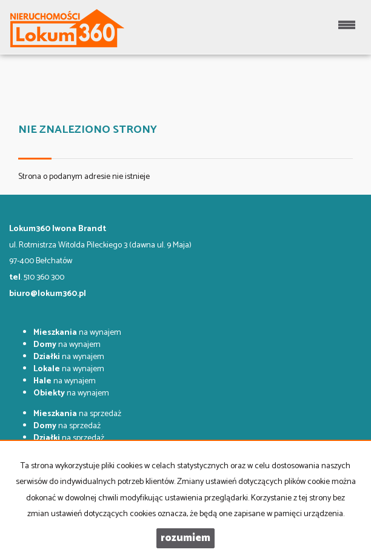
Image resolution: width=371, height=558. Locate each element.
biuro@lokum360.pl (47, 294)
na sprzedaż (77, 414)
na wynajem (77, 333)
